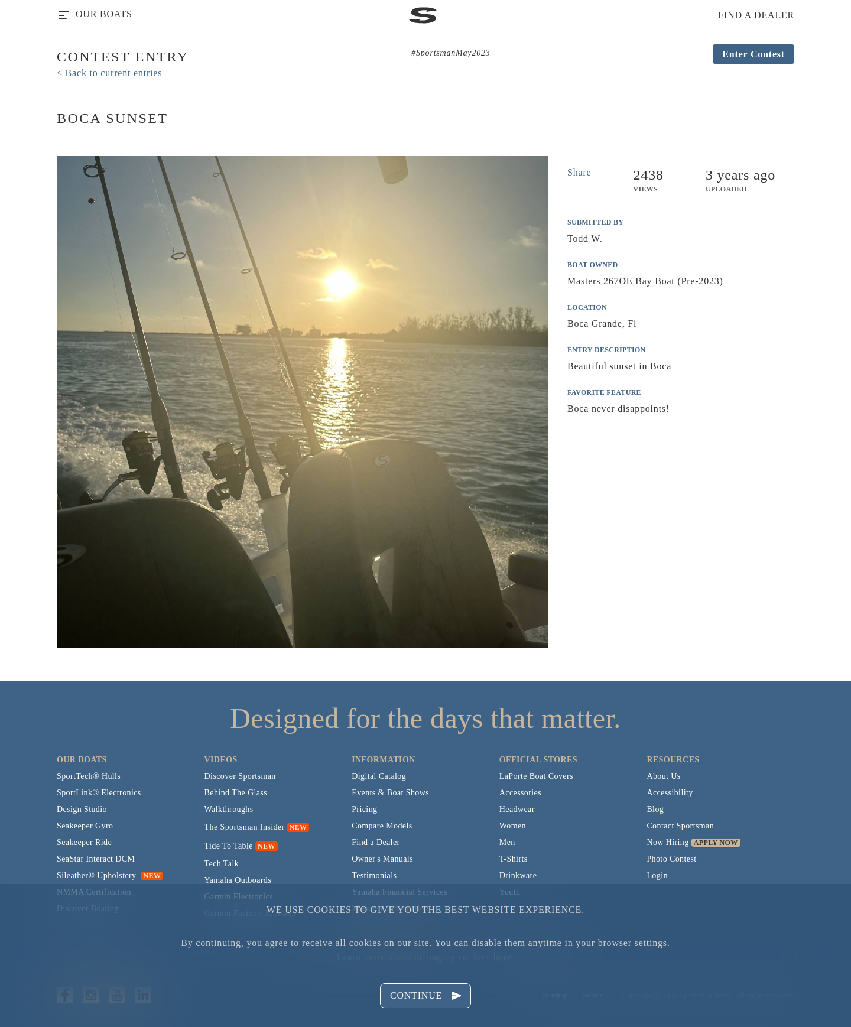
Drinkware (518, 875)
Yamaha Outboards (237, 880)
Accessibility (670, 792)
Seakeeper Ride (84, 842)
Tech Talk (221, 863)
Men (507, 842)
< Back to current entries (109, 73)
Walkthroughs (229, 809)
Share (579, 172)
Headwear (517, 809)
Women (512, 825)
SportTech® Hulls (89, 776)
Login (657, 875)
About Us (663, 776)
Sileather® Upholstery (110, 875)
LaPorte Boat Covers (536, 776)
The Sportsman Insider (244, 827)
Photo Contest (671, 858)
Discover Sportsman (240, 776)
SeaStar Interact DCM (96, 858)
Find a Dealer (375, 842)
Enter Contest (753, 54)
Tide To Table (228, 845)
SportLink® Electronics (99, 792)
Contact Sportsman (680, 825)
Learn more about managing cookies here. (425, 957)
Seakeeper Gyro (85, 825)
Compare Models (382, 825)
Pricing (364, 809)
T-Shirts (513, 858)
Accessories (520, 792)
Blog (655, 809)
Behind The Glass (235, 792)
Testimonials (374, 875)
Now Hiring (667, 842)
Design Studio (82, 809)
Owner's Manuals (382, 858)
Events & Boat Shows (390, 792)
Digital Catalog (379, 776)
